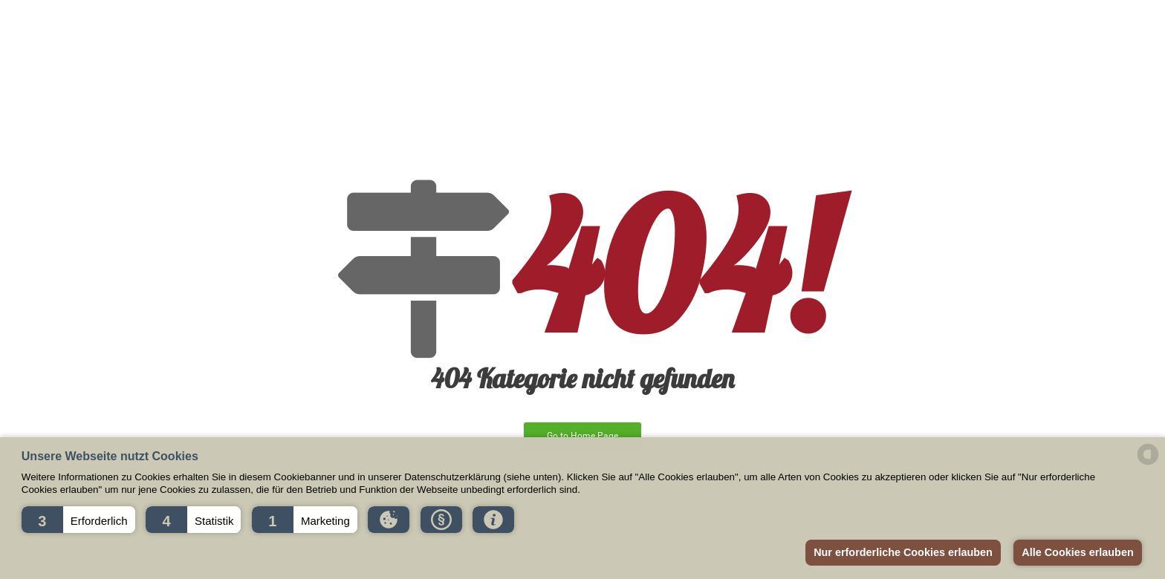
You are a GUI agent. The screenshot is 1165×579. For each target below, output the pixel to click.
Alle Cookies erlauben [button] (1077, 552)
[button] (78, 519)
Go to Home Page (582, 436)
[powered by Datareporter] (1148, 463)
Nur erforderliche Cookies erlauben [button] (903, 552)
